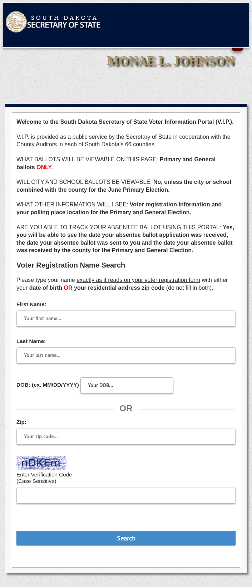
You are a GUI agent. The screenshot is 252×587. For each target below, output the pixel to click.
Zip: (21, 422)
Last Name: (31, 341)
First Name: (31, 304)
